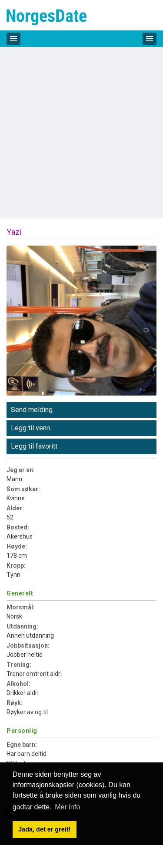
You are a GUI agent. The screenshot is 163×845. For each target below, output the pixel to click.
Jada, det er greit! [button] (44, 829)
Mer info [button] (67, 807)
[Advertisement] (81, 132)
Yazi (14, 231)
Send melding (32, 410)
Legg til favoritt (34, 446)
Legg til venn (30, 428)
